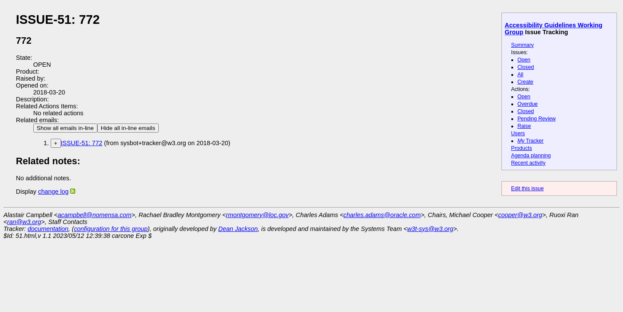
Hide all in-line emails (128, 128)
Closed (525, 67)
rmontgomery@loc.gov (257, 214)
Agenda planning (531, 156)
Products (521, 148)
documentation (48, 228)
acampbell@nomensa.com (95, 214)
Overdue (527, 104)
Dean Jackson (238, 228)
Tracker (530, 141)
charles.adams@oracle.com (382, 214)
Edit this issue (527, 188)
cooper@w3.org (520, 214)
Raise (524, 126)
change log (53, 191)
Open (523, 60)
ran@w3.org (24, 221)
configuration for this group (111, 228)
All (520, 75)
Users (518, 133)
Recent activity (528, 163)
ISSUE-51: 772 (82, 143)
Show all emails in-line (65, 128)
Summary (522, 45)
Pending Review (536, 119)
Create (525, 82)
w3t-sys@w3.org (430, 228)
